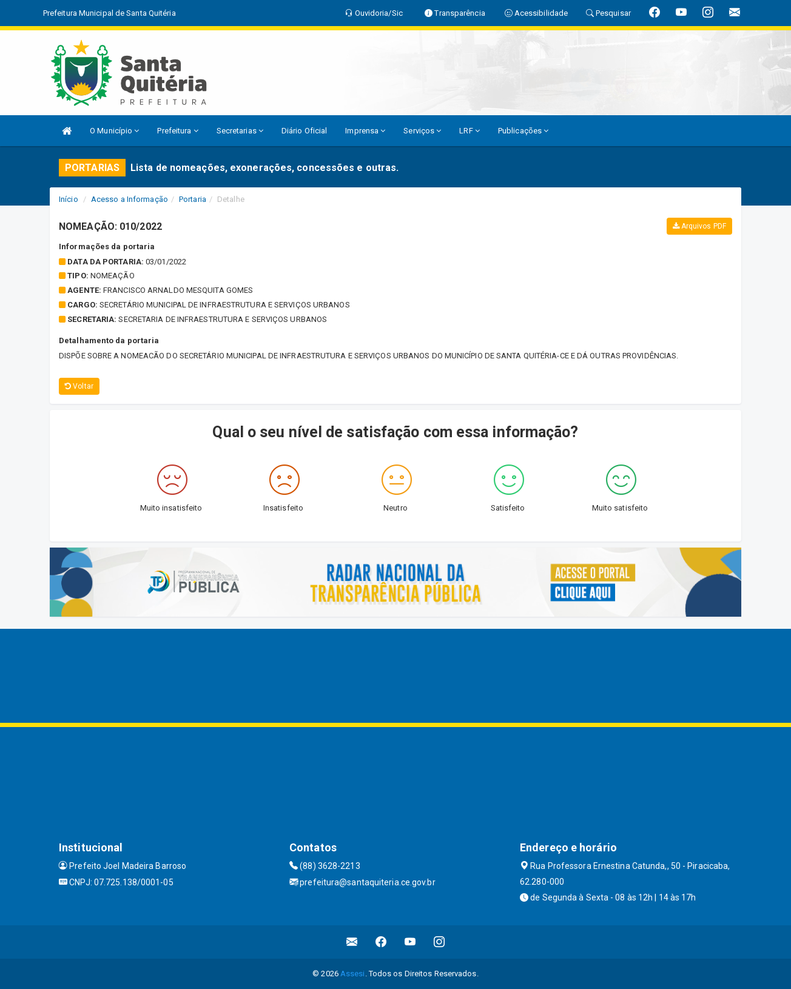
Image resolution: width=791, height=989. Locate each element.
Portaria (192, 199)
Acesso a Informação (129, 199)
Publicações (523, 130)
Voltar (79, 386)
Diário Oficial (304, 130)
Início (68, 199)
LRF (469, 130)
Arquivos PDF (699, 226)
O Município (114, 130)
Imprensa (365, 130)
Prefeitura (177, 130)
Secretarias (240, 130)
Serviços (422, 130)
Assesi (352, 973)
